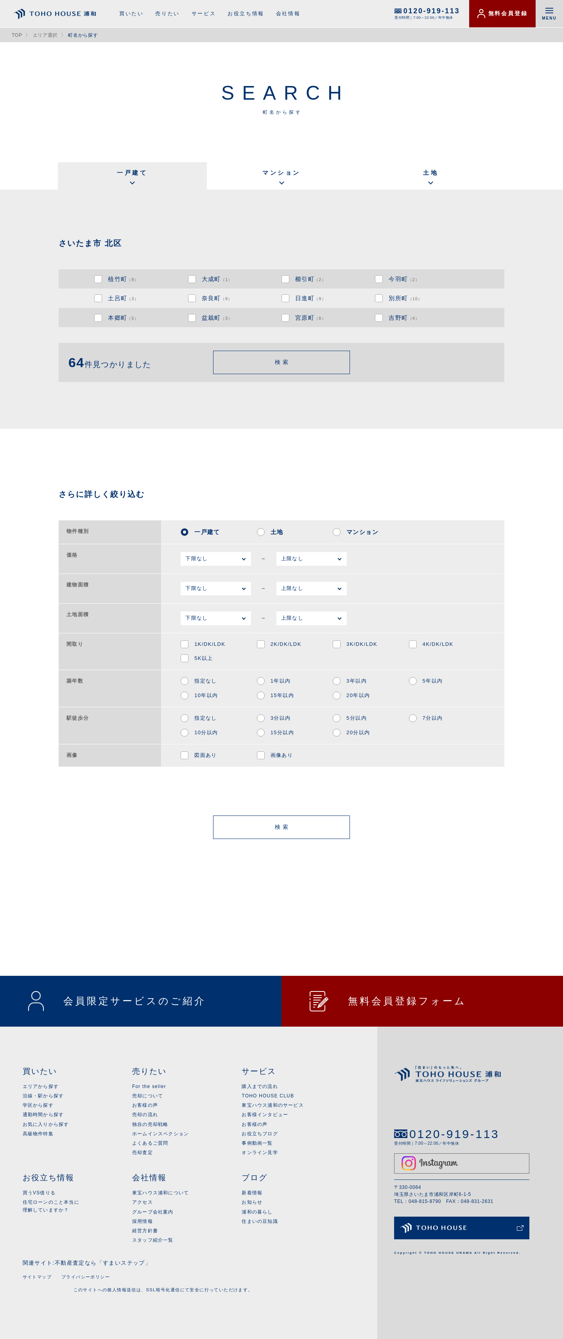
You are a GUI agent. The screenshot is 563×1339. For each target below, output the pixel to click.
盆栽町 (217, 317)
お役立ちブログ (260, 1133)
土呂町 (123, 298)
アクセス (142, 1202)
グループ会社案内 (153, 1212)
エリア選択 (45, 35)
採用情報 (142, 1221)
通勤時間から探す (43, 1114)
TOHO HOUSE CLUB (268, 1096)
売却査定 (142, 1152)
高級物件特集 (38, 1133)
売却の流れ (145, 1114)
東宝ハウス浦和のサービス (272, 1105)
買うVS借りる (39, 1193)
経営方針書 (145, 1230)
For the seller (149, 1086)
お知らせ (252, 1202)
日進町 (310, 298)
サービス (204, 13)
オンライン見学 (260, 1152)
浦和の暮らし (257, 1212)
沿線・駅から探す (43, 1096)
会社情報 (288, 13)
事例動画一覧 (257, 1143)
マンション (281, 172)
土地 (430, 172)
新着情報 (252, 1193)
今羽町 (404, 279)
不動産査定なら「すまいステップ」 (103, 1263)
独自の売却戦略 (150, 1124)
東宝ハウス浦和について (160, 1193)
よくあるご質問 (150, 1143)
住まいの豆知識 (260, 1221)
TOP (17, 35)
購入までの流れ (260, 1086)
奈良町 (217, 298)
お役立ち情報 (246, 13)
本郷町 (123, 317)
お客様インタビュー (265, 1114)
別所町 (405, 298)
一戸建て (132, 172)
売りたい (167, 13)
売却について (147, 1096)
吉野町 (404, 317)
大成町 (217, 279)
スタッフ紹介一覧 (153, 1240)
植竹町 (123, 279)
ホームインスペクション (160, 1133)
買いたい (131, 13)
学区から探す (38, 1105)
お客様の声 (145, 1105)
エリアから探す (41, 1086)
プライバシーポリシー (85, 1276)
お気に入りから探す (46, 1124)
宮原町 (310, 317)
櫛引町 (310, 279)
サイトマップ (37, 1276)
